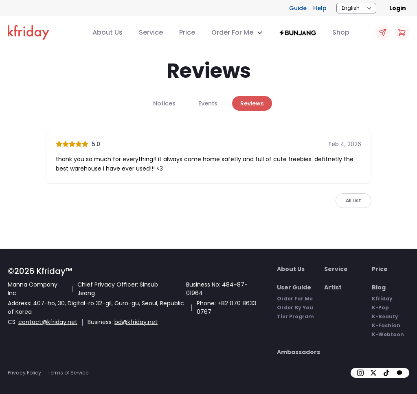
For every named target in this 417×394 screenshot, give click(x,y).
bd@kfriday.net (136, 322)
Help (320, 8)
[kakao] (399, 373)
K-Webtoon (388, 334)
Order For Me (295, 298)
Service (151, 32)
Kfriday (382, 298)
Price (187, 32)
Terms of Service (68, 372)
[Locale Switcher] (356, 8)
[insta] (360, 373)
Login (397, 8)
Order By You (295, 307)
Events (207, 103)
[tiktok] (386, 373)
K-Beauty (385, 316)
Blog (379, 287)
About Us (107, 32)
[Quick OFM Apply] (382, 32)
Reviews (252, 103)
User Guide (294, 287)
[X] (373, 373)
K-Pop (380, 307)
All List (353, 200)
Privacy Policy (24, 372)
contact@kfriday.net (47, 322)
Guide (298, 8)
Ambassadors (298, 352)
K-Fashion (386, 325)
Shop (340, 32)
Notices (164, 103)
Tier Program (295, 316)
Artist (333, 287)
